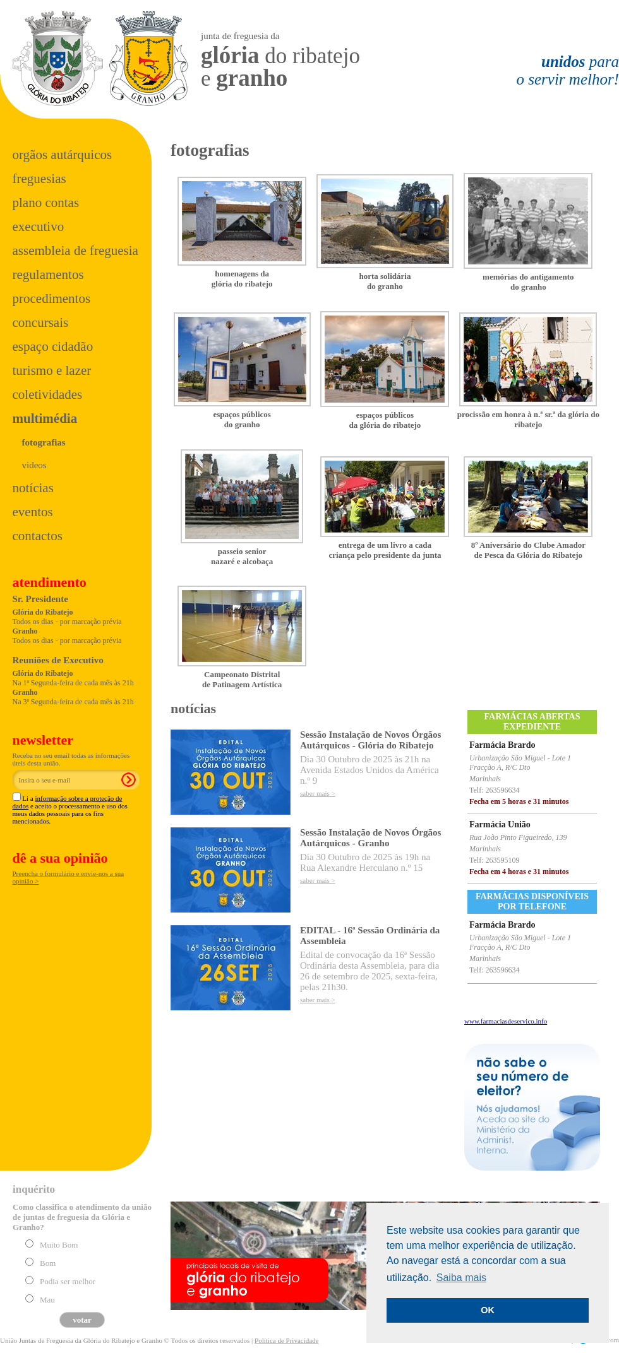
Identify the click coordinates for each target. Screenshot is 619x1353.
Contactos (38, 535)
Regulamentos (48, 274)
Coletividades (48, 394)
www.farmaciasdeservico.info (505, 1021)
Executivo (38, 226)
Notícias (33, 487)
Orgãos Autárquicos (62, 154)
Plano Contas (46, 202)
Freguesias (39, 178)
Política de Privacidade (286, 1340)
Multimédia (45, 418)
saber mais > (317, 793)
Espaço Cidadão (53, 346)
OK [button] (488, 1310)
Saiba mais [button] (461, 1277)
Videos (34, 465)
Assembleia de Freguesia (75, 250)
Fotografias (44, 442)
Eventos (33, 511)
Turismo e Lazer (52, 370)
